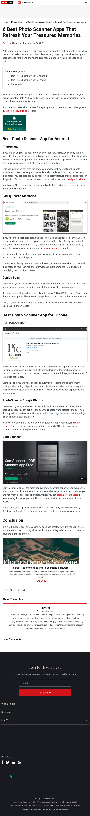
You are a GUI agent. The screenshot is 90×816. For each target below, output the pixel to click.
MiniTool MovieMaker (16, 110)
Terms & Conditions (48, 798)
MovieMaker (16, 22)
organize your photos (67, 494)
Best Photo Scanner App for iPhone (28, 80)
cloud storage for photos (57, 248)
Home (5, 22)
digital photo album (75, 179)
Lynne (9, 43)
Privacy (37, 798)
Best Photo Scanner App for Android (28, 76)
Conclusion (16, 84)
